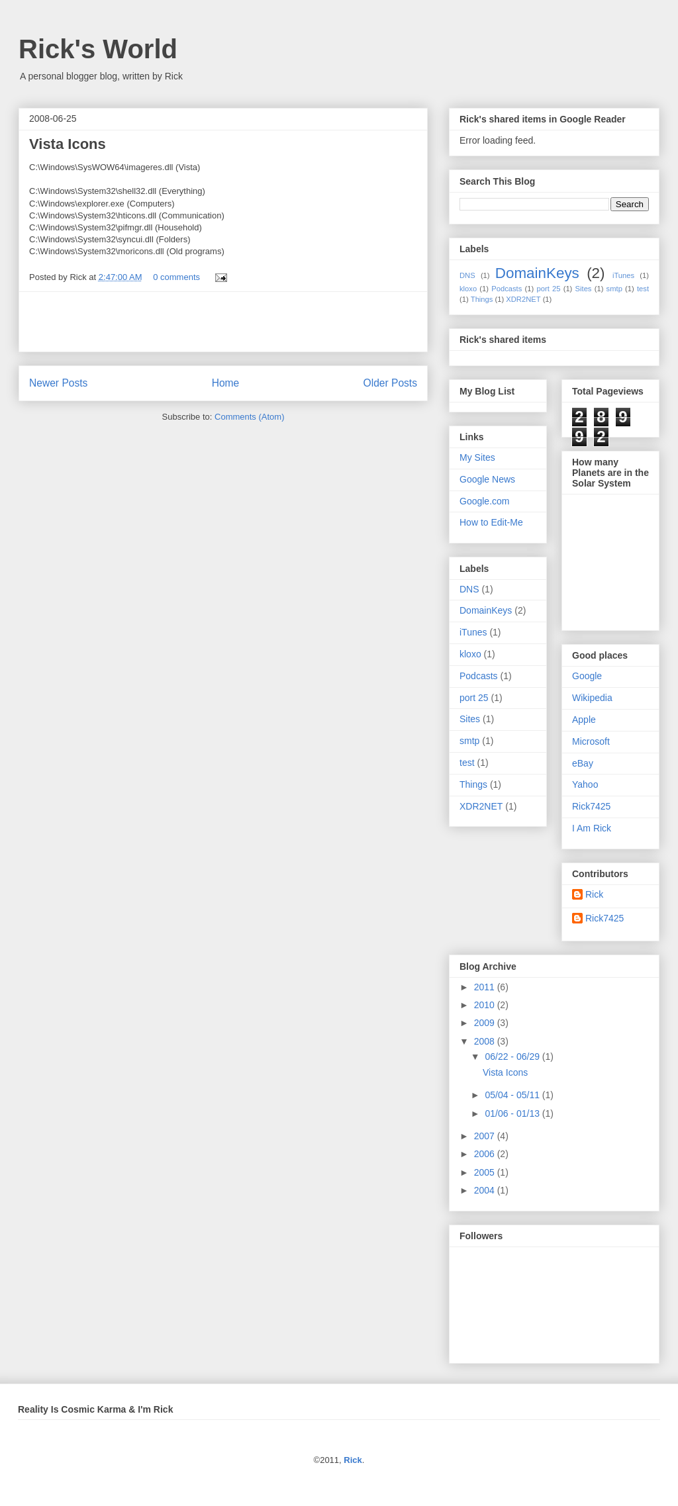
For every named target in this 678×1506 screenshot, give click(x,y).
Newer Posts (58, 383)
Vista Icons (67, 144)
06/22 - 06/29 (513, 1056)
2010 (485, 1005)
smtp (614, 289)
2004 (485, 1190)
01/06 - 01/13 (513, 1113)
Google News (487, 479)
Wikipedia (592, 697)
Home (226, 383)
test (643, 289)
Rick (594, 894)
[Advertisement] (223, 322)
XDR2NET (523, 299)
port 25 (548, 289)
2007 (485, 1136)
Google (587, 676)
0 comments (176, 277)
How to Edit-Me (491, 522)
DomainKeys (537, 273)
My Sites (477, 457)
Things (482, 299)
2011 (485, 987)
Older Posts (390, 383)
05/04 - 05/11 (513, 1095)
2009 (485, 1022)
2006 (485, 1154)
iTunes (623, 275)
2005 (485, 1172)
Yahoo (585, 784)
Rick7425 (591, 806)
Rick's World (98, 49)
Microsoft (591, 741)
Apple (584, 719)
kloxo (468, 289)
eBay (582, 763)
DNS (467, 275)
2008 (485, 1041)
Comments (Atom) (249, 417)
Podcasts (506, 289)
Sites (583, 289)
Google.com (484, 501)
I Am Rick (591, 828)
